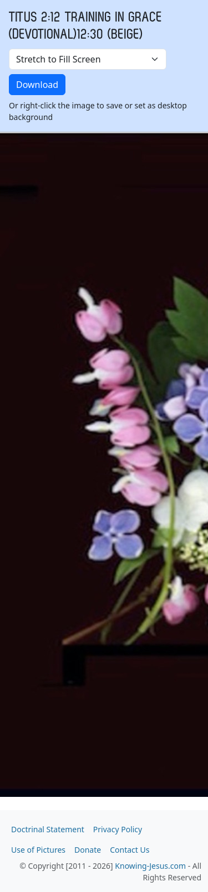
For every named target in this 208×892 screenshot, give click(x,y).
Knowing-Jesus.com (150, 865)
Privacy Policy (117, 829)
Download (37, 85)
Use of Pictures (38, 849)
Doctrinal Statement (47, 829)
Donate (87, 849)
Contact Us (129, 849)
